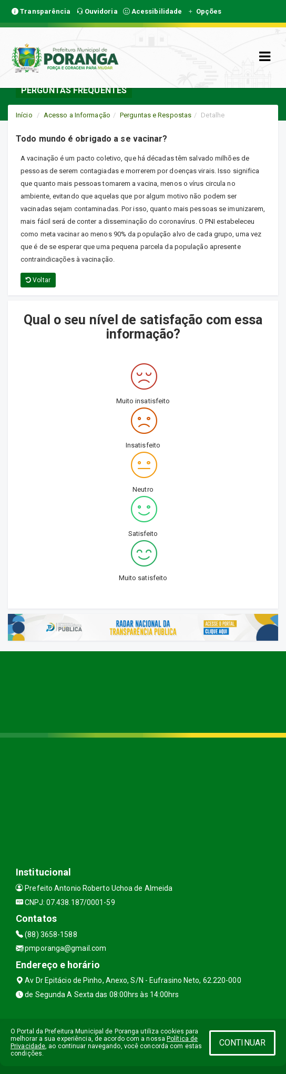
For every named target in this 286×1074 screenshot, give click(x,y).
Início (24, 115)
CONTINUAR (242, 1043)
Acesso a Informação (77, 115)
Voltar (38, 280)
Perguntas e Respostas (155, 115)
